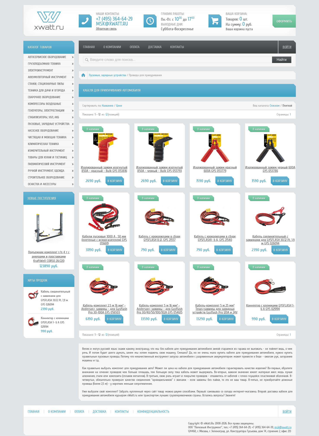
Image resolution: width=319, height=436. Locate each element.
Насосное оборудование (43, 130)
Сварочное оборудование (44, 97)
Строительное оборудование (46, 177)
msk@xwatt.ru (112, 24)
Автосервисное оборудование (47, 57)
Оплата (134, 47)
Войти (287, 47)
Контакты (177, 47)
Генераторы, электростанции (46, 110)
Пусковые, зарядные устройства (107, 75)
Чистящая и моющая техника (47, 137)
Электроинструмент (40, 70)
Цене (119, 105)
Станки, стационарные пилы (46, 84)
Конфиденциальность (153, 411)
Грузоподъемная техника (44, 64)
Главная (89, 47)
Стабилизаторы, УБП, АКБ (43, 117)
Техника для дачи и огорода (46, 90)
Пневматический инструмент (46, 164)
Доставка (155, 47)
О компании (112, 47)
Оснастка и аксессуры (42, 184)
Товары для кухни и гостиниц (47, 157)
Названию (107, 105)
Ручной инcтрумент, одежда (46, 171)
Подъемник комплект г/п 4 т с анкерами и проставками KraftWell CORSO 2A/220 (48, 256)
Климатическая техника (43, 144)
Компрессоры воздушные (44, 104)
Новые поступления (42, 198)
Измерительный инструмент (46, 151)
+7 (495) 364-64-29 (114, 19)
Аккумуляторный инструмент (47, 77)
